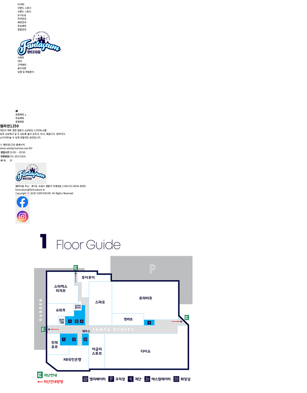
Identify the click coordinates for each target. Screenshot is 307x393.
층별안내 (22, 29)
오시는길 (22, 15)
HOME (21, 4)
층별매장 (19, 121)
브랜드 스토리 (24, 8)
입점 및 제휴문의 (26, 72)
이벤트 (21, 57)
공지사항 (22, 68)
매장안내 (22, 22)
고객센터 (22, 64)
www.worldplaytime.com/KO (16, 148)
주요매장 (22, 26)
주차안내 (22, 18)
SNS (20, 61)
